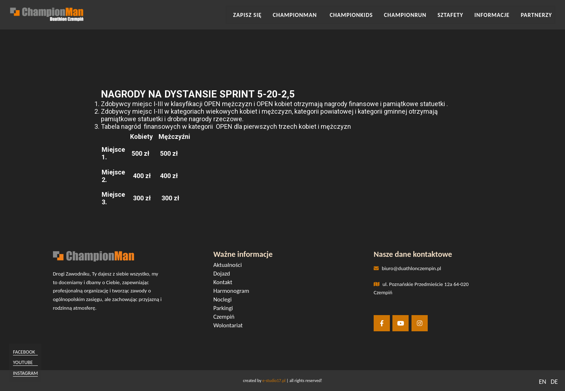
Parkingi (225, 308)
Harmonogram (233, 291)
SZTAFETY (460, 14)
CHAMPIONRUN (418, 14)
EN (542, 382)
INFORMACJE (497, 14)
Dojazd (224, 274)
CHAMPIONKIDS (369, 14)
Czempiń (226, 317)
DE (554, 382)
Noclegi (224, 300)
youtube (25, 362)
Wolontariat (230, 326)
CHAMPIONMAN (318, 14)
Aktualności (229, 265)
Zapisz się (275, 14)
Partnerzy (537, 14)
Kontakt (225, 282)
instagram (27, 372)
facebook (26, 352)
